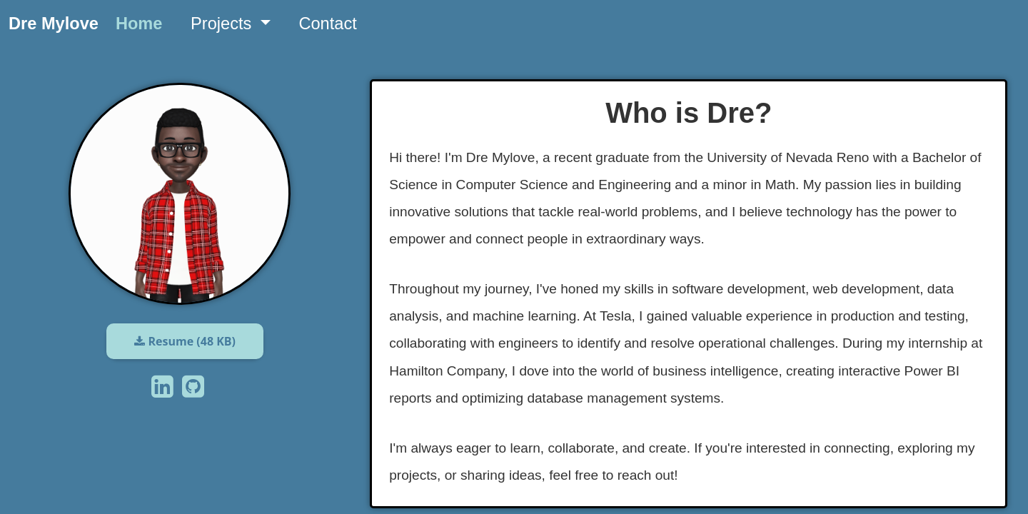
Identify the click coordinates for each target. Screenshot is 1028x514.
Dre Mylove (54, 23)
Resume (185, 341)
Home (139, 23)
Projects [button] (223, 23)
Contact (327, 23)
